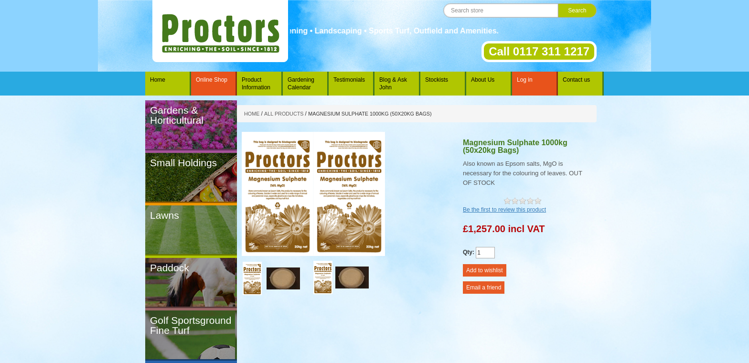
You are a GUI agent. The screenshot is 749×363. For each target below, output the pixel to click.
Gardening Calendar (301, 83)
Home (157, 79)
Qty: (468, 252)
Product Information (256, 83)
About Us (482, 79)
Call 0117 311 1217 (539, 51)
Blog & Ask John (393, 83)
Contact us (576, 79)
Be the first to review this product (504, 209)
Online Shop (211, 79)
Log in (525, 79)
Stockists (436, 79)
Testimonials (349, 79)
